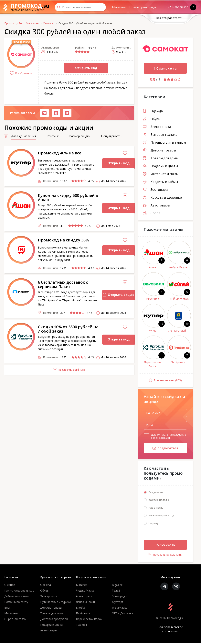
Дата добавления (23, 136)
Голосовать (165, 545)
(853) (160, 380)
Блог (7, 607)
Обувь (151, 119)
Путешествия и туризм (164, 142)
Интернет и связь (160, 174)
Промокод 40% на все (59, 153)
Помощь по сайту (16, 602)
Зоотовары (155, 189)
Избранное (181, 7)
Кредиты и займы (160, 182)
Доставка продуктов (54, 619)
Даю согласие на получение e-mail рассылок (168, 436)
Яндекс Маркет (86, 590)
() (44, 371)
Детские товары (159, 150)
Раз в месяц (156, 507)
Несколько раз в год (161, 515)
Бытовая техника (160, 134)
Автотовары (156, 205)
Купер (152, 330)
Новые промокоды (142, 7)
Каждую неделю (159, 500)
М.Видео (82, 585)
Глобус (80, 607)
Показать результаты (165, 554)
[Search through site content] (80, 7)
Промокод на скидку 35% (63, 240)
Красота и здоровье (162, 197)
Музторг (117, 602)
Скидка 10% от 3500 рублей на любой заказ (68, 329)
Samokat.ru (160, 68)
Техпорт (81, 624)
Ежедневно (156, 492)
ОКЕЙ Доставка (178, 299)
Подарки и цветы (160, 166)
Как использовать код (19, 590)
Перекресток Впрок (152, 364)
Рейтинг (52, 136)
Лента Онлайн (178, 330)
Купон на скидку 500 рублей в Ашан (68, 197)
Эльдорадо (119, 596)
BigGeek (117, 585)
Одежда (153, 111)
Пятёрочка (178, 362)
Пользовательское (170, 629)
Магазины (119, 7)
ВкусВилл (152, 299)
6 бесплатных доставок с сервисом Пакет (63, 284)
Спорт (151, 213)
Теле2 (116, 590)
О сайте (9, 585)
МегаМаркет (120, 607)
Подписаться (161, 448)
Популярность (111, 136)
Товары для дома (160, 158)
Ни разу (153, 523)
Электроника (157, 127)
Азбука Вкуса (178, 267)
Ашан (152, 267)
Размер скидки (79, 136)
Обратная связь (15, 619)
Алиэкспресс (84, 596)
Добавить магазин (16, 596)
